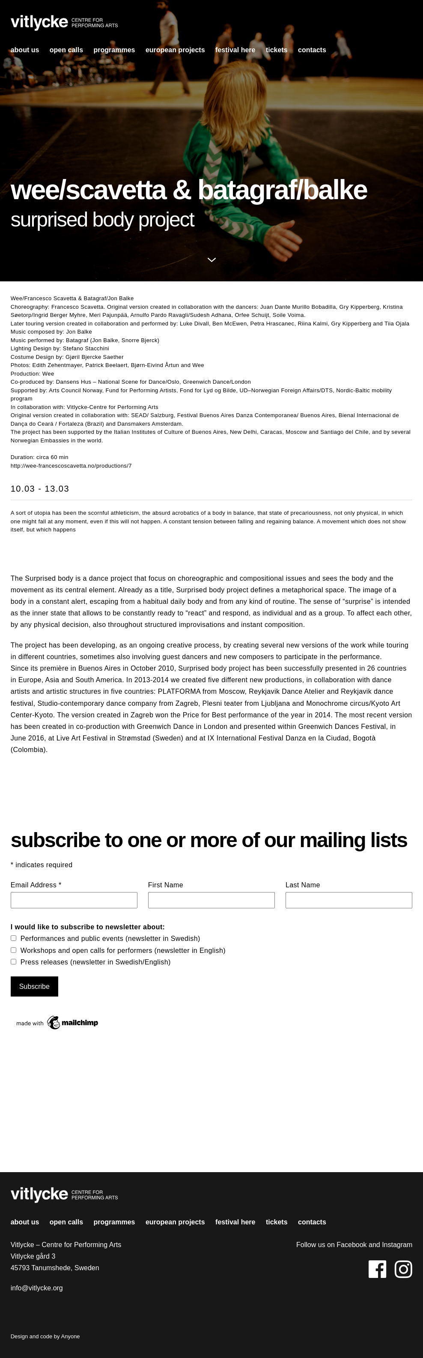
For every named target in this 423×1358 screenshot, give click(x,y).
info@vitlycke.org (37, 1288)
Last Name (303, 885)
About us (25, 50)
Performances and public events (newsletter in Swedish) (110, 938)
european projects (175, 50)
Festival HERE (235, 50)
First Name (165, 885)
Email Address (36, 885)
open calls (66, 50)
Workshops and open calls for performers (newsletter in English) (123, 950)
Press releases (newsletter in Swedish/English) (96, 962)
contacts (312, 50)
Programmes (114, 50)
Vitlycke (64, 25)
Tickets (277, 50)
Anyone (70, 1336)
